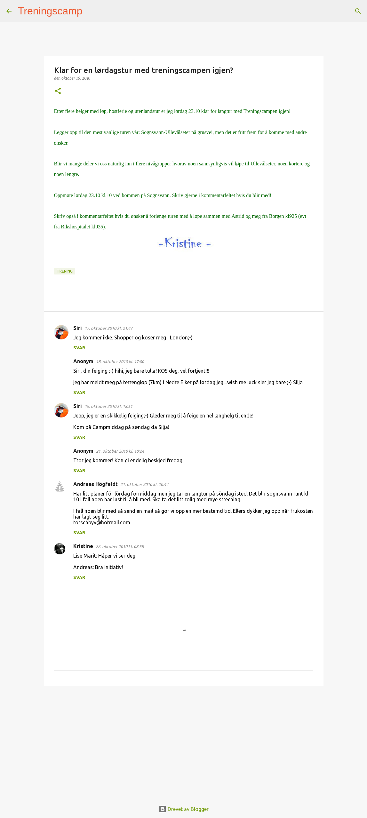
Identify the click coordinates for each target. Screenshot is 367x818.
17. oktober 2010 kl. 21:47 (108, 328)
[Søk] (91, 11)
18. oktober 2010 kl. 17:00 (120, 361)
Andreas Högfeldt (95, 484)
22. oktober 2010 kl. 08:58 (120, 546)
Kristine (83, 546)
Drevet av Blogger (184, 809)
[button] (58, 91)
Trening (65, 271)
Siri (77, 328)
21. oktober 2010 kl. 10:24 (120, 451)
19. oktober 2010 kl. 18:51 (108, 406)
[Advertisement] (183, 740)
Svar (79, 347)
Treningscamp (50, 11)
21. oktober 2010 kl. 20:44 (144, 484)
